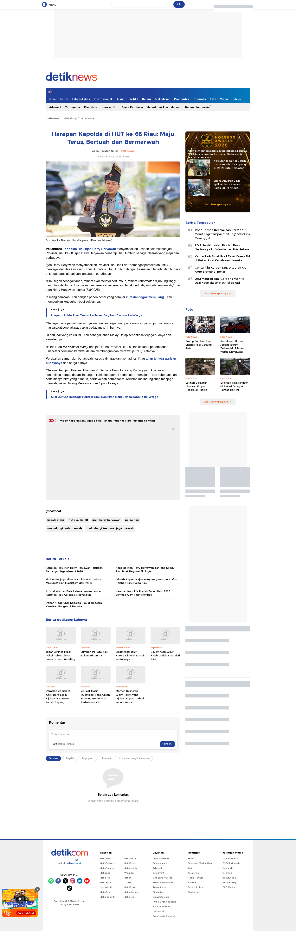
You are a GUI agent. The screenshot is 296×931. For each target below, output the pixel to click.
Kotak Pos (193, 873)
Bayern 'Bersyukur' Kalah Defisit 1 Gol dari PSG (165, 655)
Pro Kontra (181, 98)
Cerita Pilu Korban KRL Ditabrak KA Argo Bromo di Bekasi (220, 269)
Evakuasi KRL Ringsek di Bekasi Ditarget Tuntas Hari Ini (234, 386)
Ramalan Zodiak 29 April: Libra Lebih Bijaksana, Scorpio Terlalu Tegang (58, 696)
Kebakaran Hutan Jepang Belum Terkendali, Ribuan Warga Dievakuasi (232, 346)
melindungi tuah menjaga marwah (110, 528)
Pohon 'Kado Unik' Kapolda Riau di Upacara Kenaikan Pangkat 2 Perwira (74, 604)
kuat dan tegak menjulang (145, 297)
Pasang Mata (160, 863)
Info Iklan (192, 882)
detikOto (105, 892)
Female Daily (229, 882)
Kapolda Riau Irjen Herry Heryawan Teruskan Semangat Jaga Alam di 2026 (74, 569)
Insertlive (227, 873)
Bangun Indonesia (197, 107)
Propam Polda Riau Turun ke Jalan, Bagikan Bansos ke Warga (96, 315)
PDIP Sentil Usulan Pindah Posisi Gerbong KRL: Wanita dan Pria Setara (222, 247)
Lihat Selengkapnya (217, 204)
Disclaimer (193, 892)
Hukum (120, 98)
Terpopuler (72, 107)
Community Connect (164, 916)
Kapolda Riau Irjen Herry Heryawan (90, 249)
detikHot (105, 877)
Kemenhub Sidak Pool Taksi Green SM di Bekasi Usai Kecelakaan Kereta (222, 258)
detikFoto (129, 887)
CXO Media (228, 887)
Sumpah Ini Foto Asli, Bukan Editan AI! (94, 653)
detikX (133, 98)
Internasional (103, 98)
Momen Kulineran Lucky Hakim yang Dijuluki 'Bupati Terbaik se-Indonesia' (130, 696)
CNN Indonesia (230, 858)
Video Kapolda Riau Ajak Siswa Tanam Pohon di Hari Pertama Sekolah (107, 420)
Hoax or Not (109, 107)
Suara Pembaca (132, 107)
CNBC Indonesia (231, 863)
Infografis (199, 98)
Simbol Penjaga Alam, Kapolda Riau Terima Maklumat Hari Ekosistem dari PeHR (73, 581)
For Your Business (162, 906)
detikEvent (158, 873)
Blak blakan (162, 98)
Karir (190, 868)
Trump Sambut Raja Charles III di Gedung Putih (198, 344)
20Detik (128, 882)
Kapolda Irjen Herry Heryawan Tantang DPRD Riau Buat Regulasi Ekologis (145, 569)
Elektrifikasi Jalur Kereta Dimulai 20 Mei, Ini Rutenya (130, 655)
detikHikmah (131, 892)
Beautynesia (229, 877)
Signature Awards (162, 877)
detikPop (129, 897)
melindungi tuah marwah (64, 528)
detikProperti (107, 897)
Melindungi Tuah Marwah (79, 118)
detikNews (52, 118)
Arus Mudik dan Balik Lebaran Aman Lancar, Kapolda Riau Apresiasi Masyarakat (74, 593)
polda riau (132, 519)
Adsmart (55, 107)
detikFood (130, 863)
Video (224, 98)
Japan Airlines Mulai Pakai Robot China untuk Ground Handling (60, 655)
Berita (64, 98)
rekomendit (159, 911)
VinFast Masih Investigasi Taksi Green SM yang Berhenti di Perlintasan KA (95, 696)
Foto (213, 98)
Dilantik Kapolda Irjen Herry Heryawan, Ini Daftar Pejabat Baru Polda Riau (146, 581)
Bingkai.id (158, 892)
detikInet (105, 873)
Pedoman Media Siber (200, 863)
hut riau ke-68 (78, 519)
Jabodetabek (81, 98)
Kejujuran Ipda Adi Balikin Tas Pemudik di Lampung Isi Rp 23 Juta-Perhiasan (229, 164)
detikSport (106, 882)
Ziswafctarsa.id (161, 897)
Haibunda (227, 868)
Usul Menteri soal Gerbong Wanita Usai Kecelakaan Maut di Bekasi (219, 281)
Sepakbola (106, 887)
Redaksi (192, 858)
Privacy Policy (195, 887)
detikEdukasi (107, 863)
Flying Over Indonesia (164, 901)
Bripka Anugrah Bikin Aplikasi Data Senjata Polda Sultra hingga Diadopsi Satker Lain (227, 184)
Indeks (236, 98)
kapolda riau (55, 519)
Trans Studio (160, 887)
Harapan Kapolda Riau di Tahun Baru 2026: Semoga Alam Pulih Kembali (143, 593)
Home (52, 98)
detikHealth (130, 868)
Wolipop (129, 873)
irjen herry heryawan (106, 519)
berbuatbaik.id (161, 858)
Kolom (146, 98)
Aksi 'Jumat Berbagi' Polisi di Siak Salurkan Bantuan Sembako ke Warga (104, 397)
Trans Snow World (163, 882)
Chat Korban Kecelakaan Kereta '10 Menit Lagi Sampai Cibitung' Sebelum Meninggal (222, 234)
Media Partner (195, 877)
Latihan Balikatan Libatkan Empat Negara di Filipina (196, 386)
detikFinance (107, 868)
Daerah (91, 107)
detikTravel (130, 858)
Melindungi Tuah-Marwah (164, 107)
